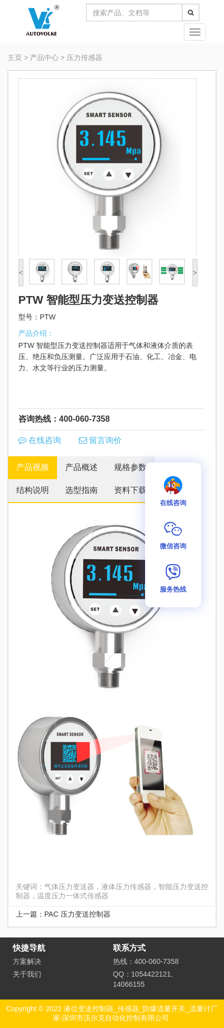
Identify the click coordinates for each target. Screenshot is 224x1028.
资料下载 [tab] (130, 490)
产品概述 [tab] (81, 467)
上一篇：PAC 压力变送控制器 (63, 914)
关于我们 (27, 974)
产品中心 (44, 57)
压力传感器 (84, 57)
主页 (15, 57)
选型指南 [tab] (81, 490)
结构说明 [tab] (32, 490)
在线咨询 (39, 440)
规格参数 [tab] (130, 467)
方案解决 (27, 961)
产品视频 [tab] (32, 467)
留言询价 (100, 440)
